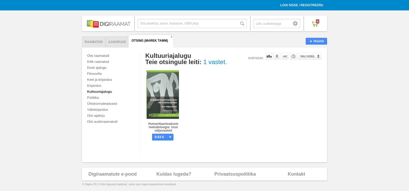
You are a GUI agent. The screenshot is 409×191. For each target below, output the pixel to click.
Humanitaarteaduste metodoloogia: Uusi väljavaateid (163, 127)
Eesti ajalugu (96, 68)
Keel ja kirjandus (99, 80)
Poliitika (93, 98)
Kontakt (296, 174)
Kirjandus (94, 86)
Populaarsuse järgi (269, 56)
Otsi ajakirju (96, 116)
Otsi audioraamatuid (102, 122)
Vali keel (307, 56)
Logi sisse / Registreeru (301, 5)
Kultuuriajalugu (99, 92)
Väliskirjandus (97, 110)
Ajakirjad (117, 42)
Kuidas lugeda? (173, 174)
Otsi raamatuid (98, 56)
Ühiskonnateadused (102, 104)
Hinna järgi (277, 56)
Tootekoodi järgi (293, 56)
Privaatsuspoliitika (235, 174)
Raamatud (94, 42)
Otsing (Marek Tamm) (149, 40)
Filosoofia (94, 74)
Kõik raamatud (98, 62)
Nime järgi (285, 56)
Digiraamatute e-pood (112, 174)
